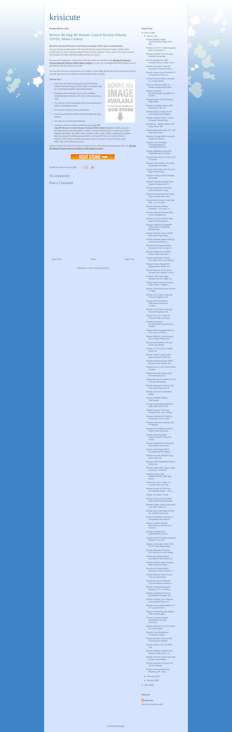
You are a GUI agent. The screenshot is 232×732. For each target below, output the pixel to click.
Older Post (129, 259)
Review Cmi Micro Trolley (157, 495)
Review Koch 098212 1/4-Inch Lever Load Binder (159, 343)
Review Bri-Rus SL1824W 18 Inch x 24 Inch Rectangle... (161, 380)
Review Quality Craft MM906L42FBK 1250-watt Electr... (158, 476)
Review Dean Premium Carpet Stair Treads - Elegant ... (159, 283)
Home (93, 259)
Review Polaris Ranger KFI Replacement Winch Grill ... (159, 265)
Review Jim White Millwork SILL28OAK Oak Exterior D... (160, 557)
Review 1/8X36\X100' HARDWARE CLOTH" (157, 533)
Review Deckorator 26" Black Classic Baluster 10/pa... (158, 189)
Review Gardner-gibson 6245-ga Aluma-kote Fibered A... (160, 240)
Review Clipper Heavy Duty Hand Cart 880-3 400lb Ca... (160, 506)
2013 (146, 685)
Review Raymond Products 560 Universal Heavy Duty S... (160, 386)
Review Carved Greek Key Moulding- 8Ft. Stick (157, 670)
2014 (146, 33)
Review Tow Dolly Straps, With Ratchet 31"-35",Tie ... (159, 106)
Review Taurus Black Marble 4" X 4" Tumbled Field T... (160, 606)
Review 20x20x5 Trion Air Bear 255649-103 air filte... (159, 55)
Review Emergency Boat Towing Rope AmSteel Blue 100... (160, 195)
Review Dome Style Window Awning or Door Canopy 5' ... (159, 246)
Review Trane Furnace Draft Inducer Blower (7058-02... (158, 356)
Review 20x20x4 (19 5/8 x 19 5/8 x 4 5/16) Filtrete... (160, 627)
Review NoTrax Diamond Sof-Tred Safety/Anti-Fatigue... (159, 113)
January (150, 680)
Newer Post (57, 259)
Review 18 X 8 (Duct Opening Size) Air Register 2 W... (159, 296)
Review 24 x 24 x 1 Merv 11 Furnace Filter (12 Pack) (158, 316)
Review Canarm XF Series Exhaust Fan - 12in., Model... (159, 411)
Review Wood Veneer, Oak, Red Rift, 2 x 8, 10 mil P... (160, 201)
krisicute (64, 17)
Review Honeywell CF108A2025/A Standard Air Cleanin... (159, 324)
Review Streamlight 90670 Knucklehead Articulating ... (159, 450)
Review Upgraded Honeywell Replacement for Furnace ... (159, 152)
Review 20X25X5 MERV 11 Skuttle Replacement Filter (158, 86)
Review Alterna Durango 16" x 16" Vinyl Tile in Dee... (161, 131)
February (151, 676)
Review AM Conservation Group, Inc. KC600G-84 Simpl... (160, 512)
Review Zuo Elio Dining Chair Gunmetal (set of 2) (159, 374)
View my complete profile (152, 704)
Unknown (148, 700)
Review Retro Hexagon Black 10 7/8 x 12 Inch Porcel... (160, 331)
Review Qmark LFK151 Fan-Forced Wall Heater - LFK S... (160, 489)
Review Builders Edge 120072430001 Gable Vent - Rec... (159, 41)
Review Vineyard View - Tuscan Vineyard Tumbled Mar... (160, 119)
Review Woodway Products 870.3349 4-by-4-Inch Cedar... (160, 551)
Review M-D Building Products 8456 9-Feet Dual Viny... (159, 430)
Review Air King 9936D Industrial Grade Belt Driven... (160, 137)
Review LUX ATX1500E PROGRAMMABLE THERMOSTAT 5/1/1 (156, 144)
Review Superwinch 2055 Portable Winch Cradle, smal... (160, 61)
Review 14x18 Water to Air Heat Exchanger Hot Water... (160, 164)
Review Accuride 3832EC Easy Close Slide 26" (159, 456)
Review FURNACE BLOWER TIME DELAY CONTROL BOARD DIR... (159, 227)
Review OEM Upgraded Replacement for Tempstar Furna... (158, 437)
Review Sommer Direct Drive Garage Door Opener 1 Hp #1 (160, 271)
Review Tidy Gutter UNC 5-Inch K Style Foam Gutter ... (160, 170)
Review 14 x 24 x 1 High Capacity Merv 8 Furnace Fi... (160, 49)
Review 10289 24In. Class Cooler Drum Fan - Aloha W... (160, 469)
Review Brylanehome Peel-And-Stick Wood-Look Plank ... (160, 444)
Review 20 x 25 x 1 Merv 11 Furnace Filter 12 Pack (158, 483)
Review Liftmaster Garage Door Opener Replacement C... (160, 183)
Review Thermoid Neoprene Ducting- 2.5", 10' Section (158, 588)
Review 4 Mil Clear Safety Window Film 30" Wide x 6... (159, 277)
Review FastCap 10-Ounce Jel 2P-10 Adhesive (159, 664)
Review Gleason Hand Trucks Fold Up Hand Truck (159, 576)
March (150, 36)
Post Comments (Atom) (99, 268)
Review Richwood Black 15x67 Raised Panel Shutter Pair (159, 362)
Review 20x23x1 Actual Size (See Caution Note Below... (160, 658)
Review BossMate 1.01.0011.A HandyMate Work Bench (159, 518)
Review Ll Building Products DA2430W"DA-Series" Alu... (159, 594)
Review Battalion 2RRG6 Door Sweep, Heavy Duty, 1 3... (159, 652)
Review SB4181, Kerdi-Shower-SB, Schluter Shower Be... (160, 337)
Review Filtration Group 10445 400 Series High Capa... (159, 234)
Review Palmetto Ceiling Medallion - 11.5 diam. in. (158, 207)
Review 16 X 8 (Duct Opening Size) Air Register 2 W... (159, 310)
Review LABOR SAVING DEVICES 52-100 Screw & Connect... (158, 525)
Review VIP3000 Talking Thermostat (156, 399)
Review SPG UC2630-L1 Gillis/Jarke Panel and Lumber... (157, 303)
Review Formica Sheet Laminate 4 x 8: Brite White (160, 80)
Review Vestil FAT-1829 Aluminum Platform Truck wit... (161, 539)
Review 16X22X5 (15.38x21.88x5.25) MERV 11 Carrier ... (160, 93)
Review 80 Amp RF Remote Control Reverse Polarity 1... (159, 582)
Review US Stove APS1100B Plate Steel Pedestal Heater (159, 500)
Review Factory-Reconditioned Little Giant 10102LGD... (159, 405)
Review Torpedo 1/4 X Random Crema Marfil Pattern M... (159, 600)
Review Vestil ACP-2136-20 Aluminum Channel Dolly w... (159, 67)
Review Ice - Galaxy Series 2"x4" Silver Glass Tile (160, 125)
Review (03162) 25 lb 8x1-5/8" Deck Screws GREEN (159, 639)
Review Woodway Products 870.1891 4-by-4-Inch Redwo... (160, 259)
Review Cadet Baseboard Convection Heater (157, 633)
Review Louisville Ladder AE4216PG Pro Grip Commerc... (157, 620)
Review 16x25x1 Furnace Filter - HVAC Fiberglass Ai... (160, 213)
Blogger (121, 726)
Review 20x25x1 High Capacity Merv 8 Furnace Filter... (159, 563)
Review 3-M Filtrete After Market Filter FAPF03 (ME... (160, 612)
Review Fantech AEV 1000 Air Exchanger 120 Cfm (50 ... (159, 417)
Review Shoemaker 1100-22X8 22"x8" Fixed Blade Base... (159, 545)
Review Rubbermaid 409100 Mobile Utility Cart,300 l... (158, 253)
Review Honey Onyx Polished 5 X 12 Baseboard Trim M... (160, 73)
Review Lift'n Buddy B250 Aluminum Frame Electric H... (160, 569)
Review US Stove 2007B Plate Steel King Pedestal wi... (159, 220)
